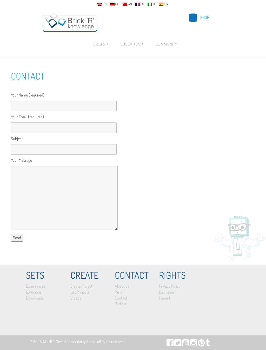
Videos (75, 298)
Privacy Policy (170, 286)
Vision (119, 292)
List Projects (79, 292)
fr (139, 4)
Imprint (164, 298)
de (114, 4)
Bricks (100, 44)
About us (122, 286)
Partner (121, 303)
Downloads (35, 298)
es (163, 4)
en (102, 4)
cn (127, 4)
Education (131, 44)
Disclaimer (167, 292)
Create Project (81, 286)
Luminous (34, 292)
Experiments (36, 286)
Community (167, 44)
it (151, 4)
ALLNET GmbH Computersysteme (69, 341)
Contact (28, 76)
